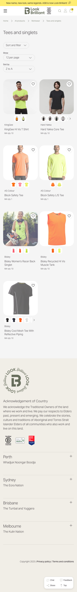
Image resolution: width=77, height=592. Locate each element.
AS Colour (9, 190)
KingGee (8, 124)
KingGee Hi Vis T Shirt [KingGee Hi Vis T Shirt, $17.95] (16, 129)
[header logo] (37, 10)
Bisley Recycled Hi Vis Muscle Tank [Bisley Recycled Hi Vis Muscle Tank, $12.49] (53, 263)
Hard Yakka (46, 124)
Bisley (7, 256)
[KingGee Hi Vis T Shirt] (20, 96)
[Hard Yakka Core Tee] (56, 96)
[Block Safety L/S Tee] (56, 162)
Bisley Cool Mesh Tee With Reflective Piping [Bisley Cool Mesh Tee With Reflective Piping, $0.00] (19, 332)
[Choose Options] (20, 110)
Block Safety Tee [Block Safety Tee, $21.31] (13, 195)
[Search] (60, 11)
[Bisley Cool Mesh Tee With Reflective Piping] (20, 298)
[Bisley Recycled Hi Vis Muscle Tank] (56, 228)
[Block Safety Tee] (20, 162)
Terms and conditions (63, 561)
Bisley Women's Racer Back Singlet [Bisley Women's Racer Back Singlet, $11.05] (19, 263)
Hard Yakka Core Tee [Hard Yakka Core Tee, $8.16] (52, 129)
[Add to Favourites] (33, 84)
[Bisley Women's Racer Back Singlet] (20, 228)
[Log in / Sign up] (65, 10)
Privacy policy (44, 561)
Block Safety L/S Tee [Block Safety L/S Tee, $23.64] (52, 195)
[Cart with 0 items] (71, 10)
